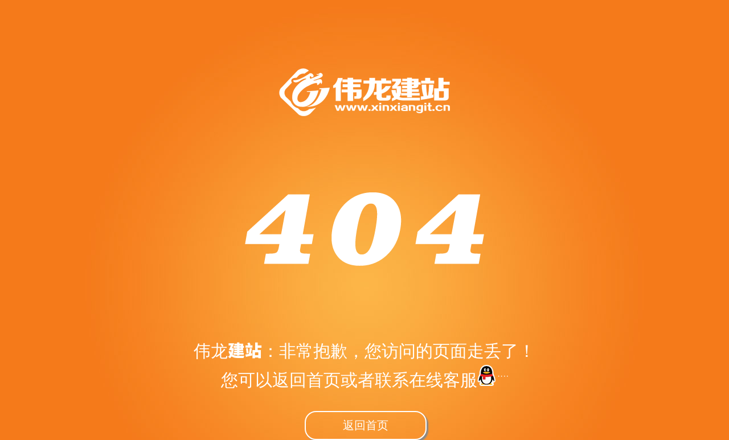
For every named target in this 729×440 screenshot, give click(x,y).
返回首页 (365, 424)
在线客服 (458, 379)
